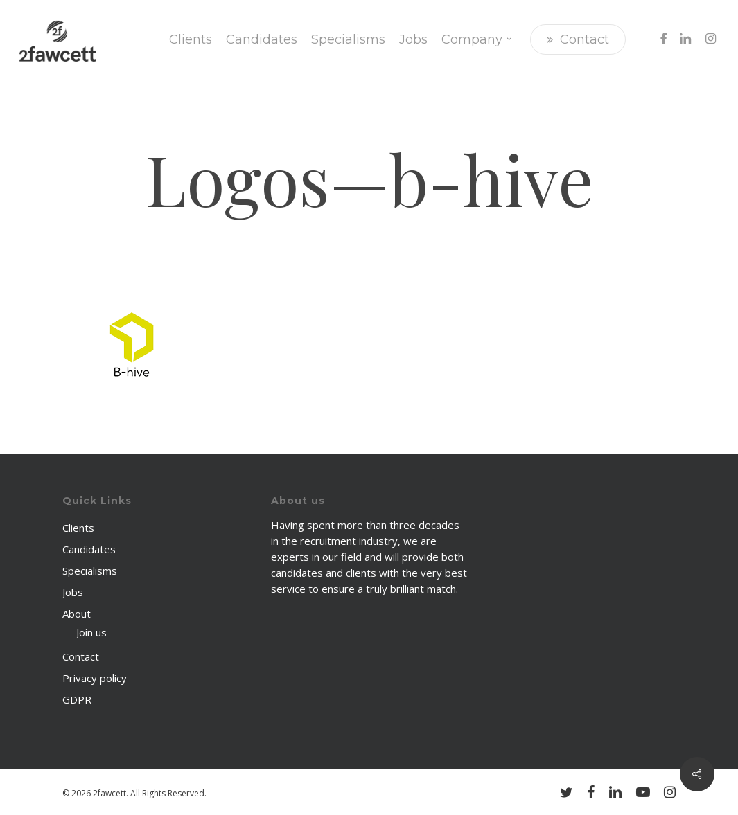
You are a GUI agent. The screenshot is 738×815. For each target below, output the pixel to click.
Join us (91, 632)
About (76, 613)
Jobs (72, 592)
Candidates (89, 549)
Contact (80, 656)
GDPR (76, 699)
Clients (78, 528)
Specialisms (89, 570)
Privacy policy (94, 678)
